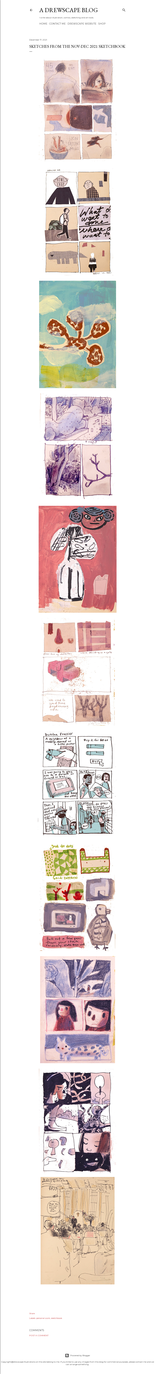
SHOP (102, 23)
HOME (43, 23)
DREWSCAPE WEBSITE (82, 23)
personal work (43, 1318)
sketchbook (56, 1318)
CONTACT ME (57, 23)
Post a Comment (39, 1335)
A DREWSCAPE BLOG (68, 10)
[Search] (124, 9)
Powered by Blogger (77, 1355)
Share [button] (32, 1313)
